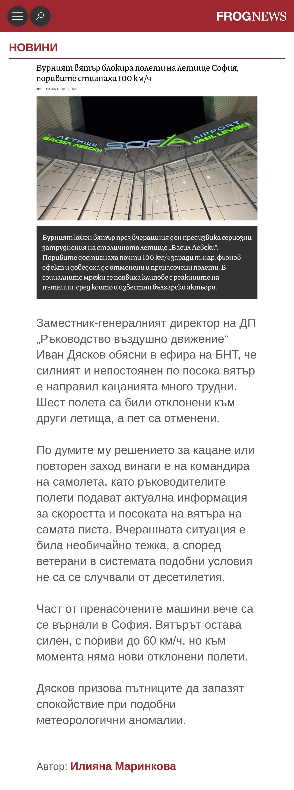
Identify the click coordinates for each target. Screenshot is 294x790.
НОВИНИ (33, 47)
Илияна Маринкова (123, 766)
